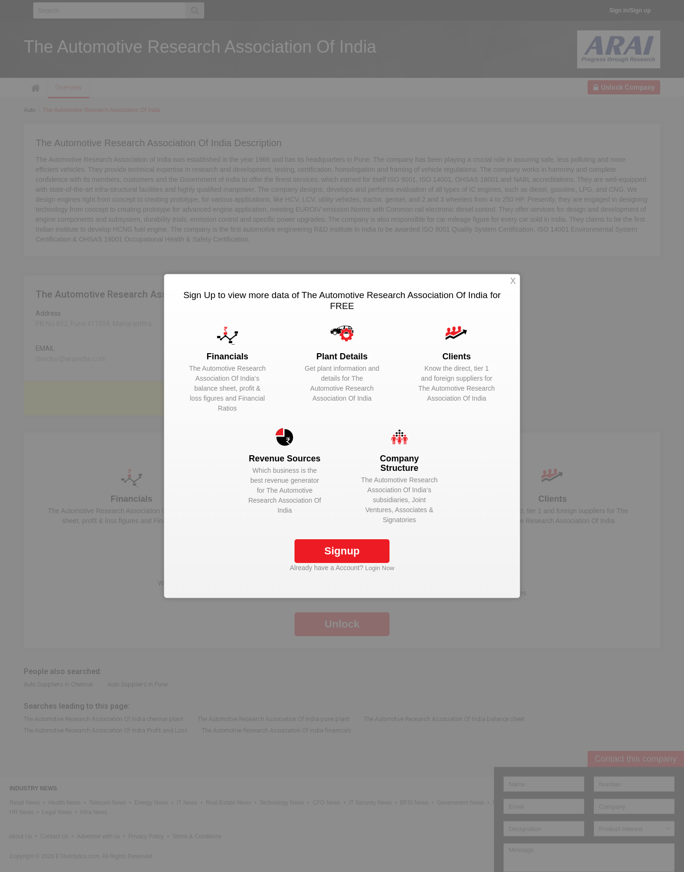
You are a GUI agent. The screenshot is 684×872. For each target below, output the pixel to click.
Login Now (379, 568)
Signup (342, 551)
